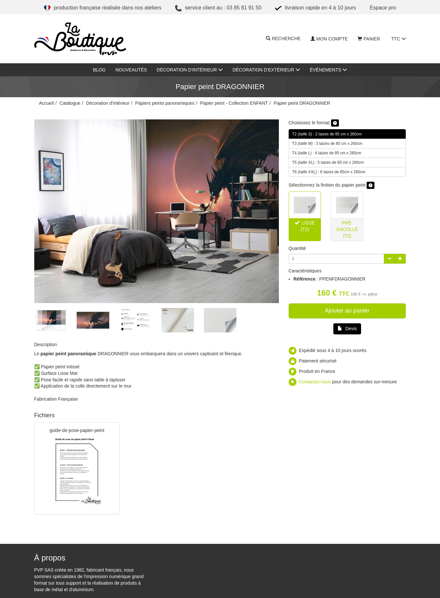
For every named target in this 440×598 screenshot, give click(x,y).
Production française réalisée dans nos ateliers (102, 8)
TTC (398, 38)
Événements (328, 69)
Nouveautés (131, 69)
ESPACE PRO (383, 7)
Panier (368, 38)
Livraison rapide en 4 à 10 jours (315, 8)
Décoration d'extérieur (266, 69)
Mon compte (329, 38)
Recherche (283, 39)
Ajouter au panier (347, 310)
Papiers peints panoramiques (164, 103)
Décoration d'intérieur (189, 69)
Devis (347, 328)
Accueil (46, 103)
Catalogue (69, 103)
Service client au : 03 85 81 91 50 (218, 8)
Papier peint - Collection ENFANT (234, 103)
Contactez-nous (315, 381)
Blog (99, 69)
